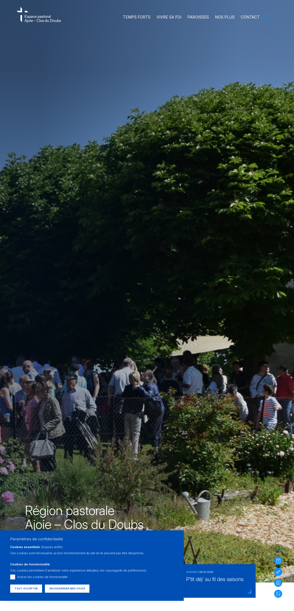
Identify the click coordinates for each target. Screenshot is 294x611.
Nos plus (225, 17)
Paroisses (198, 17)
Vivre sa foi (169, 17)
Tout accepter (26, 588)
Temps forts (136, 17)
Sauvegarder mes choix (67, 588)
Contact (250, 17)
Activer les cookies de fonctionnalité (42, 577)
